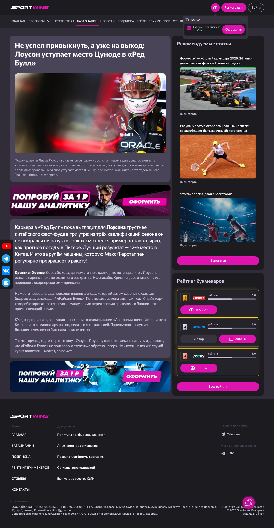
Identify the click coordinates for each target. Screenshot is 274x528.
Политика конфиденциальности (81, 434)
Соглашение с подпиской (76, 467)
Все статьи (218, 260)
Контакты (21, 489)
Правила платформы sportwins (80, 456)
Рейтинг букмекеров (153, 21)
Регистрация (234, 7)
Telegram (230, 434)
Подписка (125, 21)
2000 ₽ (237, 338)
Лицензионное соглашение (77, 445)
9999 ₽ (198, 368)
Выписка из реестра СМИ (76, 478)
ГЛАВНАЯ (18, 21)
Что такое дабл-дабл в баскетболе (206, 194)
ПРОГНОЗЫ (40, 21)
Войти (256, 7)
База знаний (87, 21)
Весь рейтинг (218, 386)
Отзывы (179, 21)
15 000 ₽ (198, 309)
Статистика (64, 21)
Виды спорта (188, 113)
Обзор (199, 339)
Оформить (233, 29)
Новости (107, 21)
